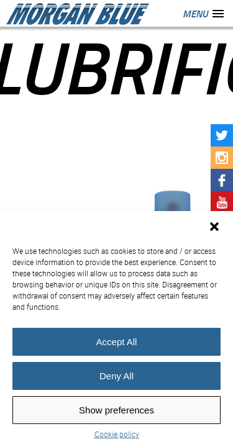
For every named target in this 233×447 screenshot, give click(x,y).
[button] (214, 226)
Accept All (116, 341)
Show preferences (116, 410)
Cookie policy (116, 434)
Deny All (116, 376)
